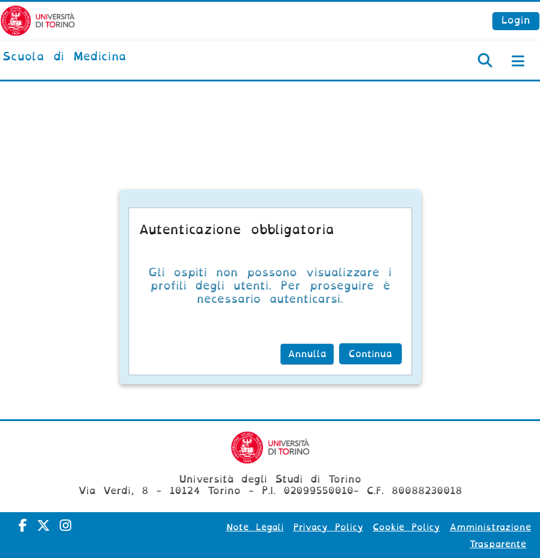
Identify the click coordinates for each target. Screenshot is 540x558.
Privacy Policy (328, 527)
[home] (64, 57)
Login (515, 20)
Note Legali (255, 527)
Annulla (307, 354)
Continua (370, 354)
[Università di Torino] (37, 20)
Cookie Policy (406, 527)
